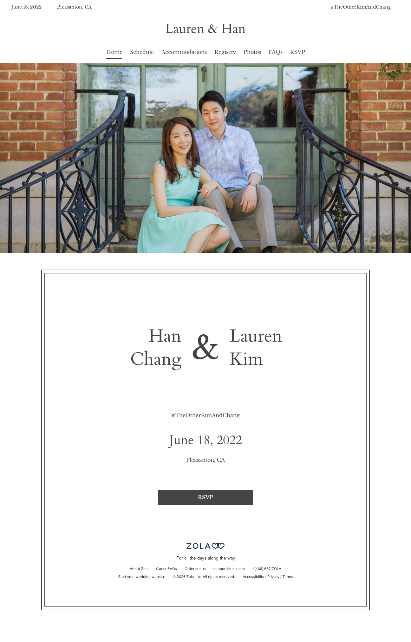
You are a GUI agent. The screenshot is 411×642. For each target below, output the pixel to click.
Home (114, 52)
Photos (252, 52)
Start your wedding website (141, 577)
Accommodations (184, 52)
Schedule (142, 52)
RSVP (297, 52)
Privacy (273, 577)
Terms (288, 577)
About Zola (139, 569)
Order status (195, 569)
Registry (225, 52)
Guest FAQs (166, 569)
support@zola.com (229, 569)
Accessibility (253, 577)
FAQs (276, 52)
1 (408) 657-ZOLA (266, 569)
